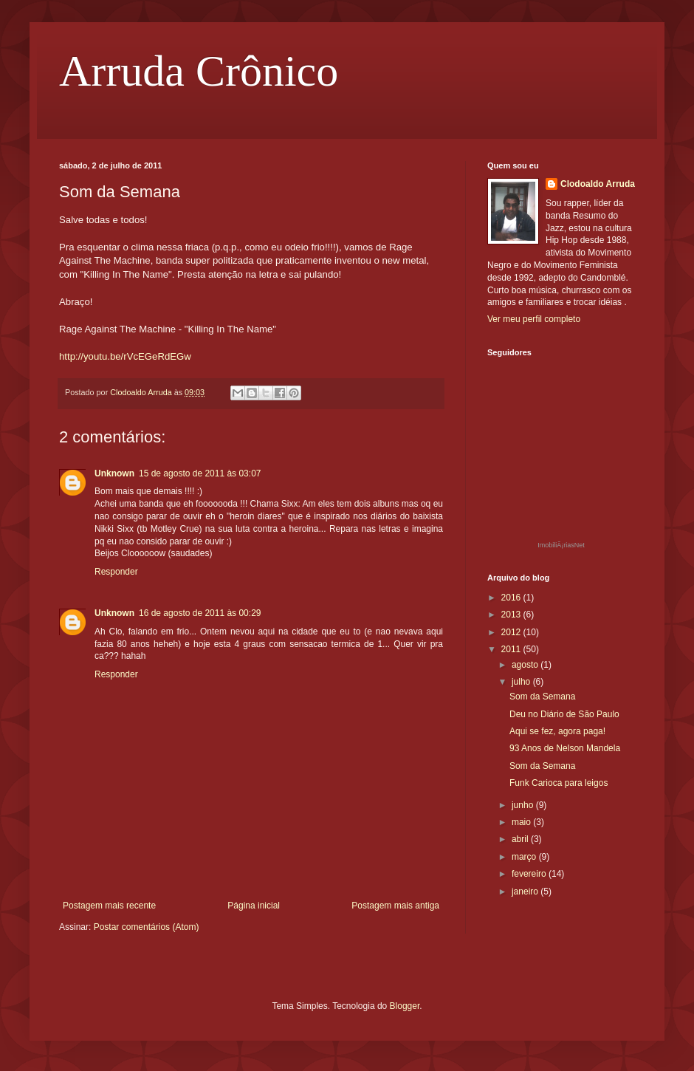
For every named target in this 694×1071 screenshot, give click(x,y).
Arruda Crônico (198, 71)
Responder (116, 572)
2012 (512, 632)
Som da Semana (542, 696)
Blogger (405, 1006)
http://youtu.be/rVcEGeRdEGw (125, 356)
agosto (526, 665)
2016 (512, 597)
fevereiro (530, 874)
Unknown (114, 473)
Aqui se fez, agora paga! (557, 731)
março (525, 857)
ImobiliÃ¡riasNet (561, 545)
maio (522, 822)
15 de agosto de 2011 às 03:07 (200, 473)
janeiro (526, 891)
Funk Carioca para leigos (558, 783)
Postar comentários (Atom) (146, 927)
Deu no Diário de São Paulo (564, 714)
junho (524, 805)
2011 (512, 649)
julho (522, 682)
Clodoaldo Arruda (597, 184)
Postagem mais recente (109, 905)
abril (521, 839)
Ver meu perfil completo (533, 319)
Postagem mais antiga (395, 905)
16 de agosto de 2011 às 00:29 (200, 613)
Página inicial (253, 905)
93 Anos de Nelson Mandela (564, 748)
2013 (512, 614)
